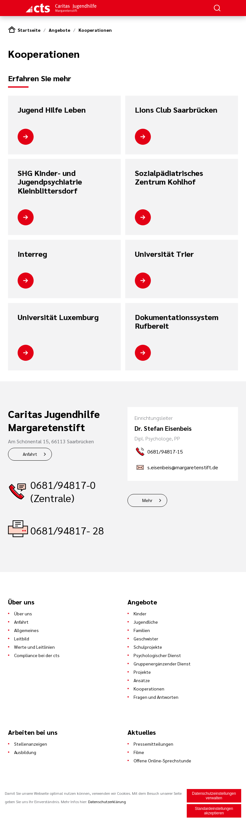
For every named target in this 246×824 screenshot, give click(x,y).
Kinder (140, 613)
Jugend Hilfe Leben (52, 109)
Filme (139, 752)
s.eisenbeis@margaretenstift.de (182, 467)
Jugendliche (146, 622)
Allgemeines (26, 630)
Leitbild (21, 638)
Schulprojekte (148, 647)
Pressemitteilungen (153, 744)
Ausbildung (25, 752)
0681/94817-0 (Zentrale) (63, 491)
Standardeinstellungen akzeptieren (214, 811)
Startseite (29, 30)
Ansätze (142, 680)
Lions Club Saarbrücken (176, 109)
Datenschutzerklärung (107, 802)
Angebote (59, 30)
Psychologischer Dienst (157, 655)
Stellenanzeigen (30, 744)
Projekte (142, 672)
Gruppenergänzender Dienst (162, 663)
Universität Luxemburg (58, 317)
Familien (142, 630)
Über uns (23, 613)
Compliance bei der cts (37, 655)
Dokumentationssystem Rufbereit (176, 321)
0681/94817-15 (165, 451)
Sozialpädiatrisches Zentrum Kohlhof (169, 177)
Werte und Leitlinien (34, 647)
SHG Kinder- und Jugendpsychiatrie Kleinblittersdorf (50, 182)
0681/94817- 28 (67, 530)
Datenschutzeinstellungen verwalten (214, 796)
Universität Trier (164, 253)
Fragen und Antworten (156, 697)
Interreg (32, 253)
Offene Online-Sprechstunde (162, 760)
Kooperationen (95, 30)
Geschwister (146, 638)
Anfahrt (30, 454)
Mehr (147, 500)
